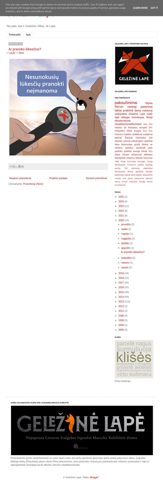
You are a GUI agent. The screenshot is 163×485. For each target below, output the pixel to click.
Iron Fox (147, 124)
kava (133, 175)
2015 (121, 292)
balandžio (126, 258)
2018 (121, 278)
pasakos (129, 148)
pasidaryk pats (144, 148)
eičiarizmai (136, 154)
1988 (117, 161)
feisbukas (132, 127)
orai (124, 178)
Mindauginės (120, 165)
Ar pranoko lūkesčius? (24, 49)
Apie (28, 34)
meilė (149, 114)
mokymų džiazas (134, 158)
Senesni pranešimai (96, 178)
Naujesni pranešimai (20, 178)
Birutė (144, 151)
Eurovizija (131, 161)
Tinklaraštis (15, 34)
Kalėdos (127, 134)
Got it (154, 7)
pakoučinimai (126, 103)
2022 (121, 211)
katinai (127, 175)
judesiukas (119, 175)
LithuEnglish (137, 141)
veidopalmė (121, 114)
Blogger (94, 477)
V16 (126, 168)
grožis (137, 144)
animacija (135, 168)
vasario (125, 262)
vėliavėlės (133, 182)
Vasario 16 (120, 127)
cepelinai (148, 141)
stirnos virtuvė (121, 182)
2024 (121, 201)
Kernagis (141, 161)
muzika (118, 178)
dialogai (125, 117)
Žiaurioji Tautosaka (135, 137)
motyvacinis (147, 175)
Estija (123, 161)
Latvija (149, 161)
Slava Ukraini (122, 154)
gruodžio (126, 224)
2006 (121, 325)
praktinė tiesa (132, 110)
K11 (150, 151)
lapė (117, 117)
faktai (21, 53)
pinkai (130, 178)
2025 (121, 196)
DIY (150, 127)
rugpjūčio (126, 238)
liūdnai (145, 144)
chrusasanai (120, 171)
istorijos (149, 171)
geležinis (139, 171)
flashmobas (127, 144)
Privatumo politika (135, 165)
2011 (121, 311)
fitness (130, 171)
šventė (149, 182)
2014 (121, 297)
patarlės (118, 151)
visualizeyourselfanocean (128, 124)
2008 (121, 320)
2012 (121, 306)
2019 (121, 273)
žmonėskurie (120, 185)
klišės (129, 131)
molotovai (147, 110)
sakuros (149, 178)
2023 (121, 206)
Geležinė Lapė (137, 114)
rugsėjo (125, 233)
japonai (118, 137)
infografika (120, 131)
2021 (121, 215)
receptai (143, 127)
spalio (124, 229)
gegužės (126, 248)
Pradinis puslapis (58, 178)
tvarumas (148, 158)
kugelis (139, 175)
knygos (137, 131)
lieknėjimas (120, 158)
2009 (121, 315)
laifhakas (148, 154)
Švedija (142, 182)
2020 (121, 220)
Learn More (140, 7)
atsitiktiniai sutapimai (142, 134)
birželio (125, 243)
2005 (121, 329)
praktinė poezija (132, 151)
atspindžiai (147, 168)
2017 (121, 282)
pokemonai (139, 178)
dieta (117, 144)
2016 (121, 287)
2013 (121, 301)
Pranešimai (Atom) (33, 184)
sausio (125, 267)
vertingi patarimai (139, 106)
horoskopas (138, 117)
